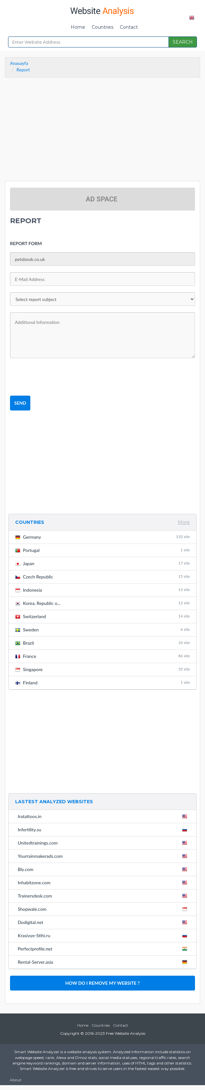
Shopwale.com (104, 909)
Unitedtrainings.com (104, 843)
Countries (102, 27)
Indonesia (102, 590)
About (16, 1079)
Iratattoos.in (104, 816)
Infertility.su (104, 829)
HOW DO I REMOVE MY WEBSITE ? (102, 983)
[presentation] (59, 377)
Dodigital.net (104, 922)
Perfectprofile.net (104, 948)
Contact (129, 27)
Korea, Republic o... (102, 603)
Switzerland (102, 616)
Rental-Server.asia (104, 962)
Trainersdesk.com (104, 895)
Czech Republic (102, 577)
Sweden (102, 630)
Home (78, 27)
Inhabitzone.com (104, 882)
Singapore (102, 669)
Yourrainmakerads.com (104, 856)
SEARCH (183, 42)
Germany (102, 537)
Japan (102, 563)
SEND (20, 403)
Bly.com (104, 869)
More (184, 522)
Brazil (102, 643)
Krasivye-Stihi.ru (104, 935)
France (102, 656)
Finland (102, 683)
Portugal (102, 550)
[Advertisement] (102, 131)
